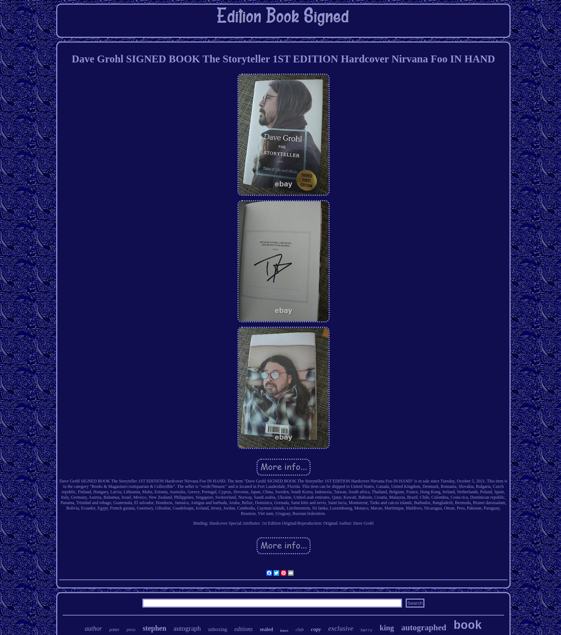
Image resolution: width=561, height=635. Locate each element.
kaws (284, 630)
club (299, 629)
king (387, 627)
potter (114, 629)
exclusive (340, 628)
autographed (423, 627)
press (130, 629)
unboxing (217, 629)
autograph (187, 628)
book (468, 625)
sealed (266, 629)
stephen (154, 628)
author (93, 628)
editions (243, 629)
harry (367, 630)
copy (316, 629)
